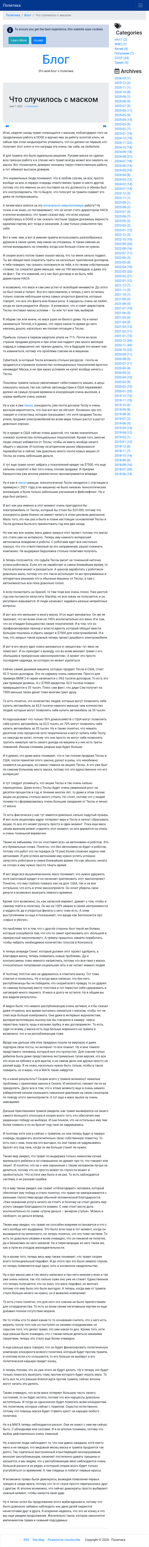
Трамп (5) (121, 62)
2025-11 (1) (122, 87)
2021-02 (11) (123, 331)
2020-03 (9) (122, 382)
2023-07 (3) (122, 212)
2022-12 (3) (122, 235)
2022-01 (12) (123, 281)
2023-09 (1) (122, 202)
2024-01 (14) (123, 189)
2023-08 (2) (122, 207)
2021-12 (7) (122, 285)
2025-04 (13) (123, 120)
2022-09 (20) (123, 244)
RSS (26, 1540)
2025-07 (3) (122, 106)
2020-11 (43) (123, 345)
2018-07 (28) (123, 469)
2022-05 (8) (122, 262)
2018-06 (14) (123, 474)
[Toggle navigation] (140, 5)
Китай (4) (121, 49)
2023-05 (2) (122, 221)
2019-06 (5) (122, 423)
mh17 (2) (121, 39)
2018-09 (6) (122, 460)
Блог (27, 15)
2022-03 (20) (123, 271)
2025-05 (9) (122, 115)
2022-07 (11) (123, 253)
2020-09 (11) (123, 354)
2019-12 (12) (123, 396)
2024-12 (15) (123, 138)
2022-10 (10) (123, 239)
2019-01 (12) (123, 442)
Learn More (19, 40)
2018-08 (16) (123, 465)
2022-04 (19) (123, 267)
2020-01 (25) (123, 391)
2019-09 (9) (122, 409)
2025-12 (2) (122, 83)
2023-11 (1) (122, 198)
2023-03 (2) (122, 225)
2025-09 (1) (122, 97)
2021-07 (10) (123, 308)
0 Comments (31, 106)
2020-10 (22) (123, 350)
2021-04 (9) (122, 322)
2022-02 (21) (123, 276)
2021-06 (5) (122, 313)
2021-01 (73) (123, 336)
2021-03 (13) (123, 327)
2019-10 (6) (122, 405)
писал (28, 405)
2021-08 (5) (122, 304)
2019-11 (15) (123, 400)
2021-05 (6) (122, 317)
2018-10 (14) (123, 455)
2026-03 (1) (122, 78)
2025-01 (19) (123, 133)
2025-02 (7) (122, 129)
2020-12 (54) (123, 340)
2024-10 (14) (123, 147)
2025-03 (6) (122, 124)
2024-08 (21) (123, 156)
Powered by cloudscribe (64, 1540)
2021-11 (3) (122, 290)
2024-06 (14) (123, 166)
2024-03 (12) (123, 179)
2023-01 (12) (123, 230)
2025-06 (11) (123, 110)
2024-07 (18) (123, 161)
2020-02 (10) (123, 386)
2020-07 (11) (123, 363)
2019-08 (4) (122, 414)
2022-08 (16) (123, 248)
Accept (38, 40)
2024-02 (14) (123, 184)
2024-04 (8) (122, 175)
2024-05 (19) (123, 170)
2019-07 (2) (122, 419)
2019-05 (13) (123, 428)
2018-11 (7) (122, 451)
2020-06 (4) (122, 368)
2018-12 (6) (122, 446)
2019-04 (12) (123, 432)
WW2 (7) (120, 44)
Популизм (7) (124, 53)
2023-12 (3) (122, 193)
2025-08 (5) (122, 101)
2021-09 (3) (122, 299)
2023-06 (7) (122, 216)
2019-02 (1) (122, 437)
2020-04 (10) (123, 377)
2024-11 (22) (123, 143)
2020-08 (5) (122, 359)
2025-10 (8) (122, 92)
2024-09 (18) (123, 152)
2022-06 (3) (122, 258)
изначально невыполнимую (63, 205)
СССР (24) (122, 58)
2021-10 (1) (122, 294)
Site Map (38, 1540)
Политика (12, 5)
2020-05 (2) (122, 373)
